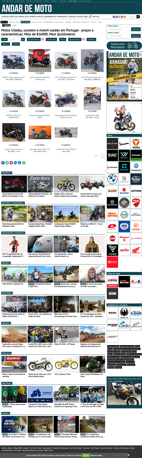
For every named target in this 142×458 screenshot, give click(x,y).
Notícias (14, 16)
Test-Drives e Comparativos (13, 203)
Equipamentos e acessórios (13, 233)
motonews (68, 22)
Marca (62, 39)
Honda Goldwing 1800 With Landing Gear (40, 78)
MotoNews (7, 173)
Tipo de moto (51, 39)
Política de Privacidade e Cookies (124, 448)
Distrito (16, 44)
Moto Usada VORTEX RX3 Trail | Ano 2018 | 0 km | (124, 391)
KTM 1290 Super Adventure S (66, 77)
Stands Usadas (119, 354)
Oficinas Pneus (113, 357)
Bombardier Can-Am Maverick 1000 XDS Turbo (66, 116)
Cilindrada (91, 39)
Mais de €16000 (74, 39)
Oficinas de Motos (134, 354)
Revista (95, 16)
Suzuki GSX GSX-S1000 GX (66, 149)
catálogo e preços (14, 22)
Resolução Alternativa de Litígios (32, 450)
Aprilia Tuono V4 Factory (14, 149)
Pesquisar (136, 29)
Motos (40, 16)
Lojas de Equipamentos (130, 357)
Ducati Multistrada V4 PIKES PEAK (40, 116)
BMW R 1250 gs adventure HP (14, 77)
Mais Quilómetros (33, 39)
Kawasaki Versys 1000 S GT (40, 149)
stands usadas (59, 22)
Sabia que (6, 353)
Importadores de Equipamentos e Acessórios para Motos (120, 360)
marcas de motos (36, 22)
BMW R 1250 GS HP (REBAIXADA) (13, 116)
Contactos (86, 448)
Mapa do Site (49, 450)
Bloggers (131, 365)
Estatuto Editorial (106, 448)
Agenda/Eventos (126, 346)
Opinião (32, 16)
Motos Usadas (113, 346)
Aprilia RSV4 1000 (92, 115)
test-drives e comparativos (81, 22)
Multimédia (7, 293)
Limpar (4, 39)
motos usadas (25, 22)
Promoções (62, 16)
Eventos (5, 16)
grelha (8, 25)
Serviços (72, 16)
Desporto (6, 323)
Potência (5, 44)
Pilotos (110, 367)
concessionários (48, 22)
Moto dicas (7, 383)
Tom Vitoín (32, 448)
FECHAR (86, 455)
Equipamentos (50, 16)
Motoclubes (82, 16)
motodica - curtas (96, 22)
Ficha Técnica (95, 448)
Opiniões (6, 263)
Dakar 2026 (23, 16)
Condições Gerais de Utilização (11, 450)
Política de (96, 455)
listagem (14, 25)
